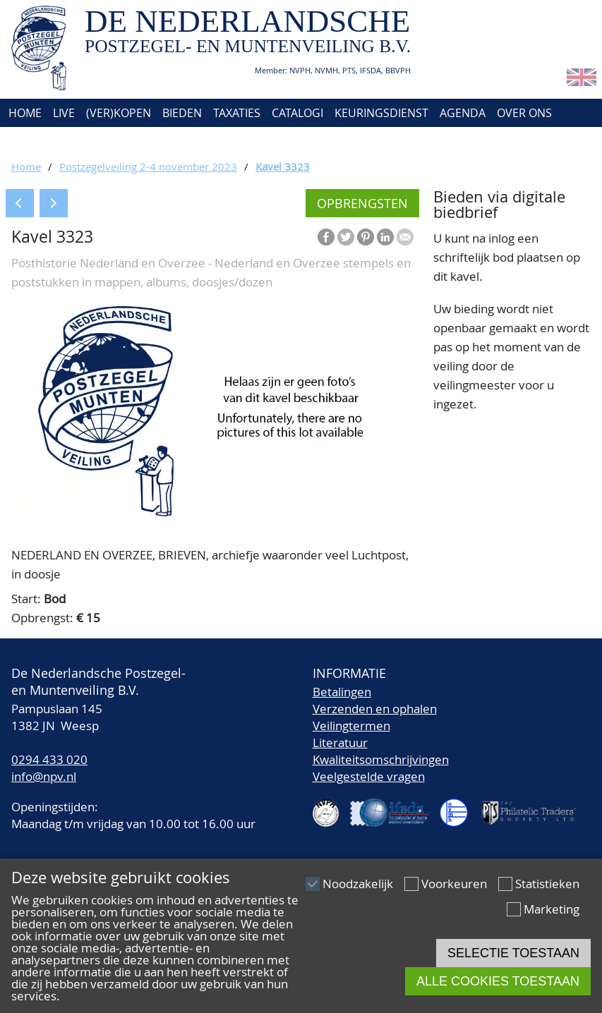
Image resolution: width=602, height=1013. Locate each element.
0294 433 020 (49, 759)
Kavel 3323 (282, 166)
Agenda (463, 113)
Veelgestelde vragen (369, 776)
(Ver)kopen (118, 113)
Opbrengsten (362, 203)
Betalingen (342, 692)
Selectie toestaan (513, 953)
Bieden (182, 113)
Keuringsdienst (381, 113)
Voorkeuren (454, 883)
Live (64, 113)
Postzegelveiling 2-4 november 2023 (148, 166)
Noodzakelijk (358, 883)
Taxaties (236, 113)
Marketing (551, 909)
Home (24, 113)
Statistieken (547, 883)
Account (93, 141)
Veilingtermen (351, 725)
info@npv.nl (43, 776)
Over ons (524, 113)
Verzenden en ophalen (375, 708)
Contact (31, 141)
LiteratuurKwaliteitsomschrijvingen (381, 751)
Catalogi (297, 113)
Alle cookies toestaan (497, 981)
